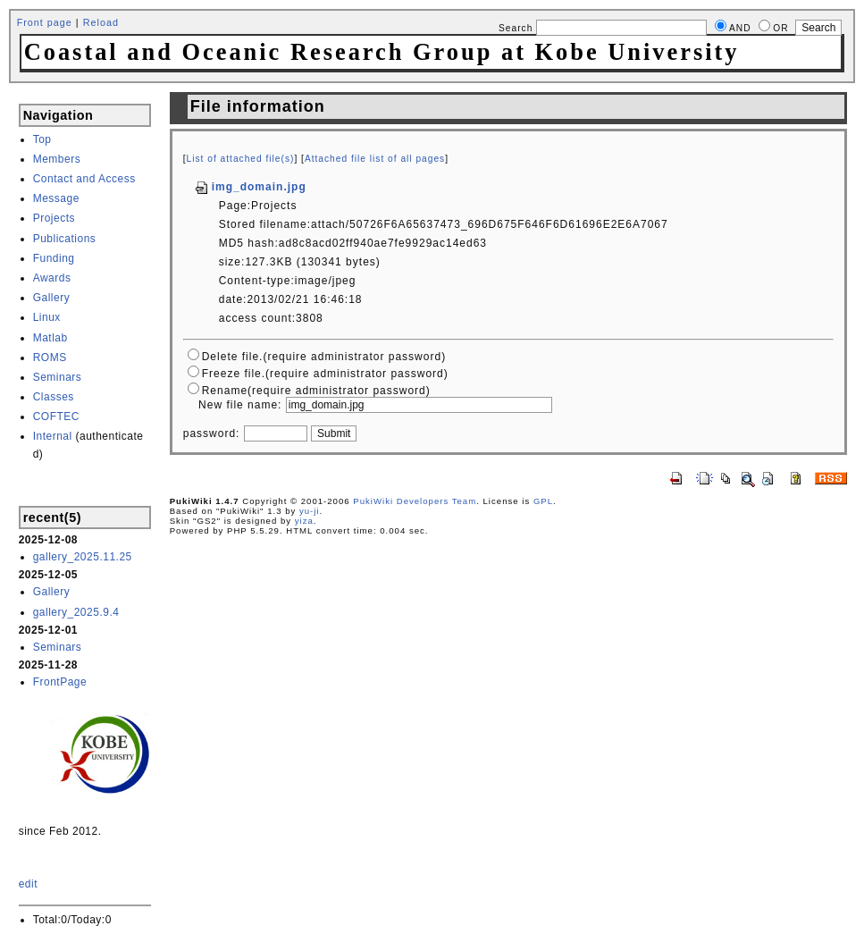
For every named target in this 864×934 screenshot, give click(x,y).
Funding (54, 258)
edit (28, 884)
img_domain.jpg (250, 187)
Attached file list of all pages (375, 159)
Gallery (52, 297)
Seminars (57, 377)
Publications (64, 238)
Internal (52, 436)
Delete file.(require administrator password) (324, 356)
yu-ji (309, 511)
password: (211, 433)
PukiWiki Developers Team (414, 501)
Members (57, 159)
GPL (543, 501)
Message (56, 198)
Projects (54, 218)
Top (42, 139)
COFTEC (56, 416)
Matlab (50, 338)
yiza (304, 521)
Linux (47, 317)
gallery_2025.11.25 (82, 557)
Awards (52, 278)
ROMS (50, 357)
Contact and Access (84, 178)
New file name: (239, 405)
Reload (101, 22)
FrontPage (60, 682)
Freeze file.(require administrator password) (325, 373)
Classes (53, 397)
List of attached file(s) (241, 159)
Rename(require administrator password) (316, 390)
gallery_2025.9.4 (76, 612)
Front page (44, 22)
